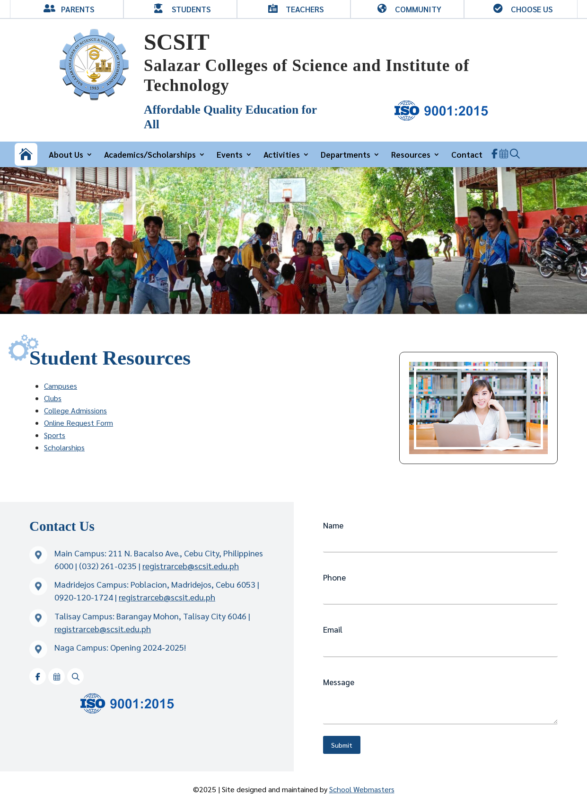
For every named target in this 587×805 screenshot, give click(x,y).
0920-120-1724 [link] (83, 596)
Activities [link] (281, 154)
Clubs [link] (52, 398)
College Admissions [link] (75, 410)
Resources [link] (410, 154)
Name (333, 525)
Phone (334, 577)
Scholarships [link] (64, 447)
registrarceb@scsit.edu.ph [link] (190, 565)
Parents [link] (77, 9)
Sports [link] (54, 435)
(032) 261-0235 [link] (108, 565)
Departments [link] (345, 154)
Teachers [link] (305, 9)
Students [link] (191, 9)
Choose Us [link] (531, 9)
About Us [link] (66, 154)
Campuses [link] (60, 386)
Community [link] (418, 9)
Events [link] (230, 154)
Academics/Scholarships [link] (150, 154)
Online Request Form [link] (78, 423)
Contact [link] (466, 154)
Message (338, 682)
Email (332, 629)
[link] (94, 98)
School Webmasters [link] (361, 789)
